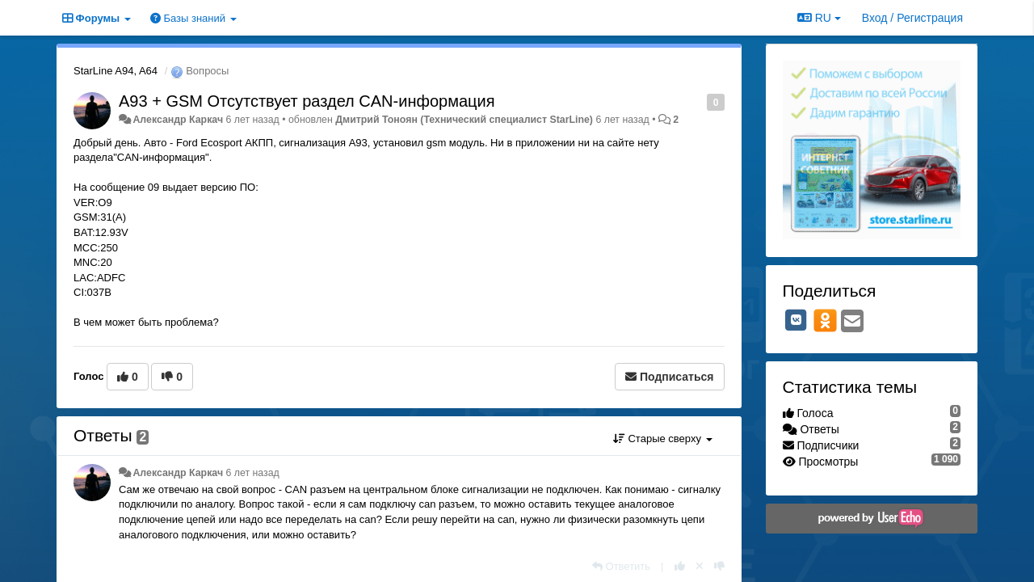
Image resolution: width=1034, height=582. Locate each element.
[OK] (825, 320)
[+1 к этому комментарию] (680, 566)
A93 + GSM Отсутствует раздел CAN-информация (306, 101)
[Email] (852, 322)
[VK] (796, 320)
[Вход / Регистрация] (912, 18)
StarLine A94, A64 (116, 71)
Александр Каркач (177, 119)
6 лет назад (252, 473)
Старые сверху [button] (662, 438)
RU (819, 17)
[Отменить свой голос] (700, 566)
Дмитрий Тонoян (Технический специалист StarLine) (464, 119)
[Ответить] (621, 566)
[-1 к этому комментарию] (719, 566)
